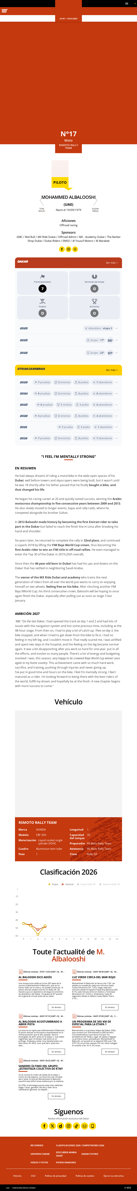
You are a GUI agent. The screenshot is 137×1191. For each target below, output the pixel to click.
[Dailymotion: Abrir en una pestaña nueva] (60, 1126)
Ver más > (112, 262)
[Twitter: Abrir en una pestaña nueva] (52, 1126)
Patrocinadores (66, 1162)
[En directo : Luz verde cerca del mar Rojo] (95, 990)
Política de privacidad (55, 1175)
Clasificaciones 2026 (68, 1145)
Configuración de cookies (23, 1188)
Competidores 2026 (93, 1145)
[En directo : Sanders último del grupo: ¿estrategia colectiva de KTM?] (41, 1079)
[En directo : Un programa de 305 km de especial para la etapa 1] (95, 1034)
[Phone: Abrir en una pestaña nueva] (92, 1126)
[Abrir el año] (68, 328)
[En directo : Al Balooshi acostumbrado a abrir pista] (41, 1034)
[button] (128, 3)
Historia (17, 1175)
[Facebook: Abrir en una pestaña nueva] (44, 1126)
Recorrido (37, 1145)
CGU (33, 1175)
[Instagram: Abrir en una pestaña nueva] (68, 1126)
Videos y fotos (39, 1162)
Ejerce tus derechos (114, 1175)
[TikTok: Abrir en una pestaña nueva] (76, 1126)
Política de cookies (85, 1175)
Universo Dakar (40, 1153)
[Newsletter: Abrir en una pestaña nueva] (84, 1126)
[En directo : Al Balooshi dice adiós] (41, 990)
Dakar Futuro (90, 1153)
